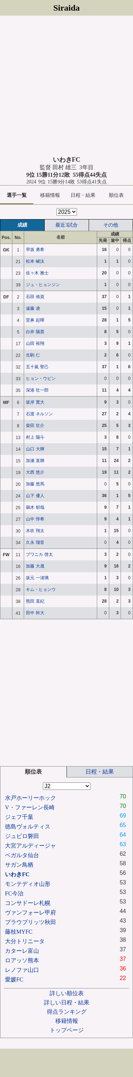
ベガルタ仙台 (22, 855)
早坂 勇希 (35, 249)
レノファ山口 (22, 970)
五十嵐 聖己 (37, 366)
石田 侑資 (35, 296)
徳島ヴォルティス (27, 827)
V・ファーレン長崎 (30, 807)
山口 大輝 (35, 448)
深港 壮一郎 (37, 390)
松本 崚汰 (35, 261)
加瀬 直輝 (35, 460)
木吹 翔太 (35, 530)
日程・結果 (83, 195)
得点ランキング (67, 1012)
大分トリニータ (25, 941)
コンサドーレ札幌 (27, 903)
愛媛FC (14, 979)
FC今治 (14, 893)
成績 (22, 225)
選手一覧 (17, 195)
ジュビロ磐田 (22, 836)
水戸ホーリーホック (30, 798)
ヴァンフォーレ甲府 (30, 913)
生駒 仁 (33, 355)
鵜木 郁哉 (35, 507)
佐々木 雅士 (37, 272)
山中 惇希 (35, 519)
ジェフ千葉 (19, 817)
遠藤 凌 (33, 308)
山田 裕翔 (35, 343)
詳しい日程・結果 (66, 1002)
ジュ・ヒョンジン (43, 284)
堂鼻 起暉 (35, 320)
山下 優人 (35, 495)
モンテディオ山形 (27, 884)
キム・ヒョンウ (41, 589)
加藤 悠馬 (35, 483)
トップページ (67, 1030)
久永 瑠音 (35, 542)
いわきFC (17, 874)
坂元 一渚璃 (37, 577)
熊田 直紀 (35, 601)
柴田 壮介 (35, 425)
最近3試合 (66, 225)
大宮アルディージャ (30, 846)
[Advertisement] (66, 85)
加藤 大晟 (35, 566)
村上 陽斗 (35, 437)
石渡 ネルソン (39, 413)
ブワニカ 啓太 (39, 554)
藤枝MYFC (18, 932)
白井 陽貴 (35, 331)
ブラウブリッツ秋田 (30, 922)
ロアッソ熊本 (22, 960)
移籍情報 (50, 195)
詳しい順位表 (67, 993)
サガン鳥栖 (19, 865)
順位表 (116, 195)
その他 (110, 225)
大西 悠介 (35, 472)
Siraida (66, 7)
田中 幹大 (35, 612)
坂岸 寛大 (35, 402)
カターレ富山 (22, 951)
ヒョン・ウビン (41, 378)
